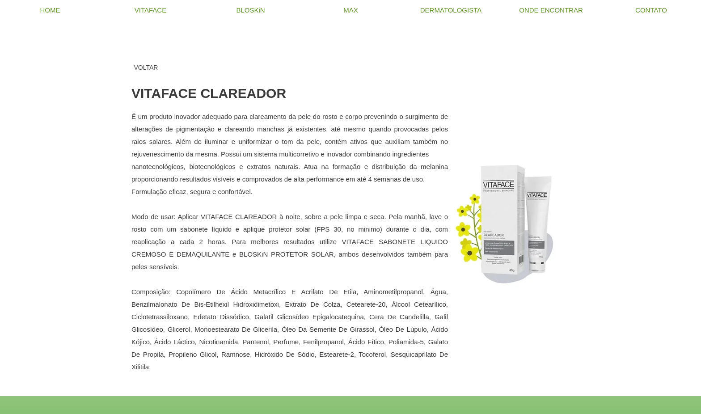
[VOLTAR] (145, 67)
